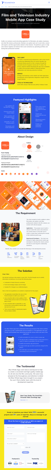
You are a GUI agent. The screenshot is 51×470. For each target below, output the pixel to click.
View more (22, 400)
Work (6, 6)
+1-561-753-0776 (25, 422)
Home (2, 6)
